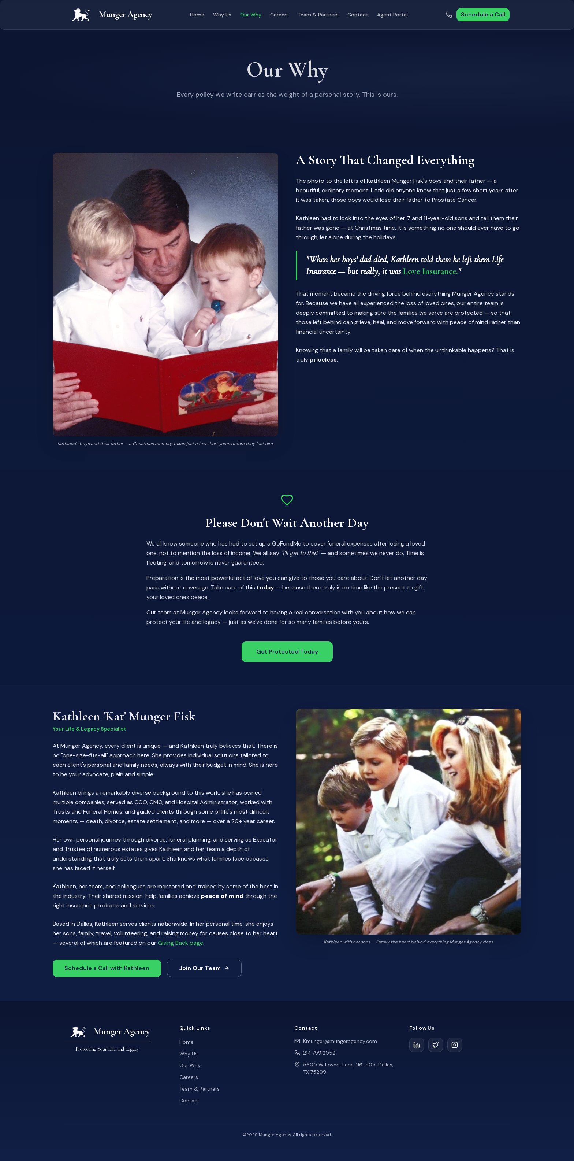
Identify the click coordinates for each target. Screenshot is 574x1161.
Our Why (250, 14)
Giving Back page (180, 945)
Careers (279, 14)
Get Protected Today (287, 654)
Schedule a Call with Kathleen (106, 970)
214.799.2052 (319, 1053)
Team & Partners (318, 14)
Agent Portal (392, 14)
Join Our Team (204, 970)
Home (197, 14)
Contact (357, 14)
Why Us (222, 14)
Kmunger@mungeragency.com (340, 1041)
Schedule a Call (483, 14)
